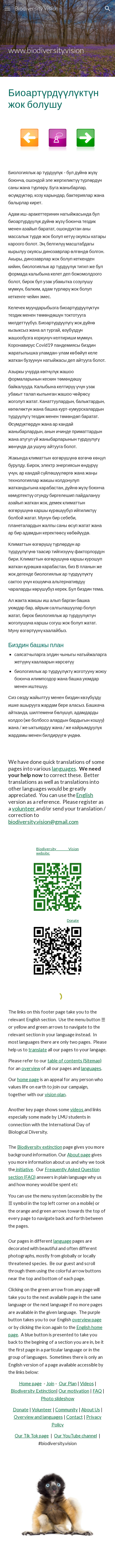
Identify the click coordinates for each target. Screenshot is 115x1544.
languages (64, 768)
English (84, 795)
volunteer (24, 808)
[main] (57, 38)
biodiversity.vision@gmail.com (43, 822)
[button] (7, 8)
